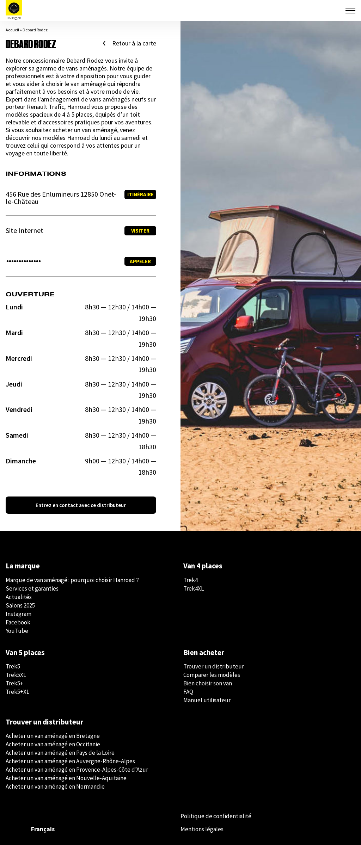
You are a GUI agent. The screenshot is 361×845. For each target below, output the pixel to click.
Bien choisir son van (207, 683)
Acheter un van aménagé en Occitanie (53, 744)
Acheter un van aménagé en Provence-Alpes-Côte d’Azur (77, 769)
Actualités (19, 597)
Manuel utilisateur (207, 700)
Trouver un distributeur (213, 666)
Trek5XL (16, 675)
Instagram (18, 614)
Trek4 (190, 580)
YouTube (17, 631)
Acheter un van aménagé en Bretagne (53, 736)
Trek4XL (193, 588)
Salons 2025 (20, 605)
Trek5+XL (17, 692)
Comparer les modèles (211, 675)
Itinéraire (140, 194)
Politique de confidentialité (215, 816)
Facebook (18, 622)
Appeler (140, 261)
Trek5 (13, 666)
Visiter (140, 230)
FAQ (188, 692)
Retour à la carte (134, 43)
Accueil (12, 29)
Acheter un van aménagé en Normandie (55, 786)
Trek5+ (14, 683)
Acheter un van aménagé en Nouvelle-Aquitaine (66, 778)
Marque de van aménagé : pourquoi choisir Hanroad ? (72, 580)
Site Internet (24, 230)
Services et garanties (32, 588)
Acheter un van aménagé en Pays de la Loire (60, 752)
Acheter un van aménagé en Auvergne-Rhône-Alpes (70, 761)
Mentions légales (202, 829)
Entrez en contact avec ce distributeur (81, 505)
